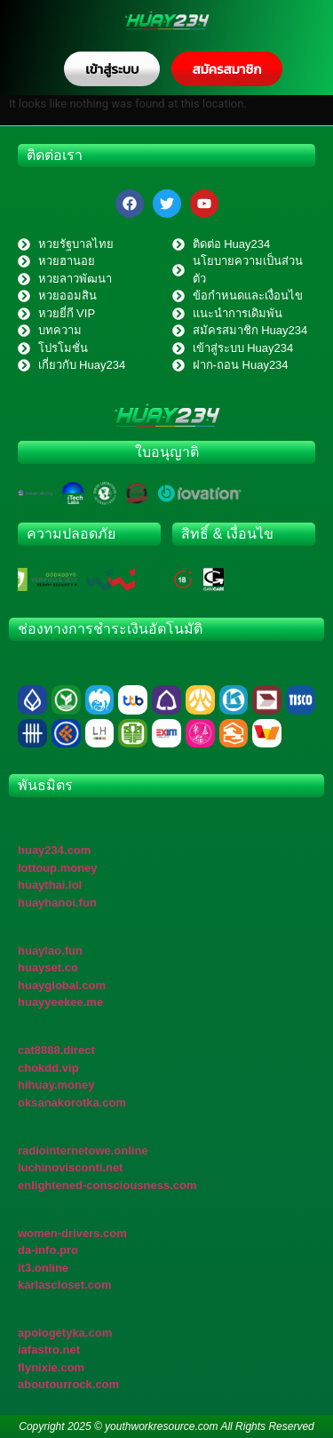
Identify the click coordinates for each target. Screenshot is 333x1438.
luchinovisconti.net (70, 1167)
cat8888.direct (56, 1050)
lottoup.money (58, 868)
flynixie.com (51, 1367)
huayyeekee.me (60, 1002)
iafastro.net (49, 1349)
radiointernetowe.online (83, 1150)
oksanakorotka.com (72, 1102)
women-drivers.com (72, 1233)
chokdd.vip (48, 1068)
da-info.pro (48, 1250)
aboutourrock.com (68, 1384)
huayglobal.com (62, 985)
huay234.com (54, 850)
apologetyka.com (65, 1332)
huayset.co (48, 967)
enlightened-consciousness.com (107, 1185)
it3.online (43, 1267)
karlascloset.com (65, 1284)
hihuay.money (56, 1084)
